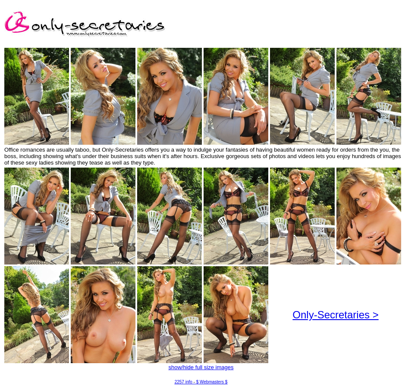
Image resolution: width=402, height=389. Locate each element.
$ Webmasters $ (212, 382)
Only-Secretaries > (335, 315)
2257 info (183, 382)
